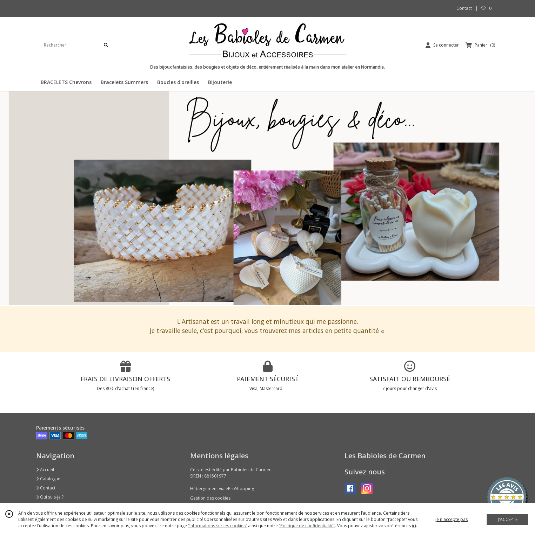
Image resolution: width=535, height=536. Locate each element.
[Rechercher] (106, 45)
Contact (464, 8)
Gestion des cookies (210, 498)
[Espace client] (442, 45)
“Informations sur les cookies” (217, 526)
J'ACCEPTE (507, 519)
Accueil (45, 470)
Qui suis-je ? (49, 497)
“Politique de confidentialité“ (307, 526)
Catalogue (48, 479)
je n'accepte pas (451, 519)
